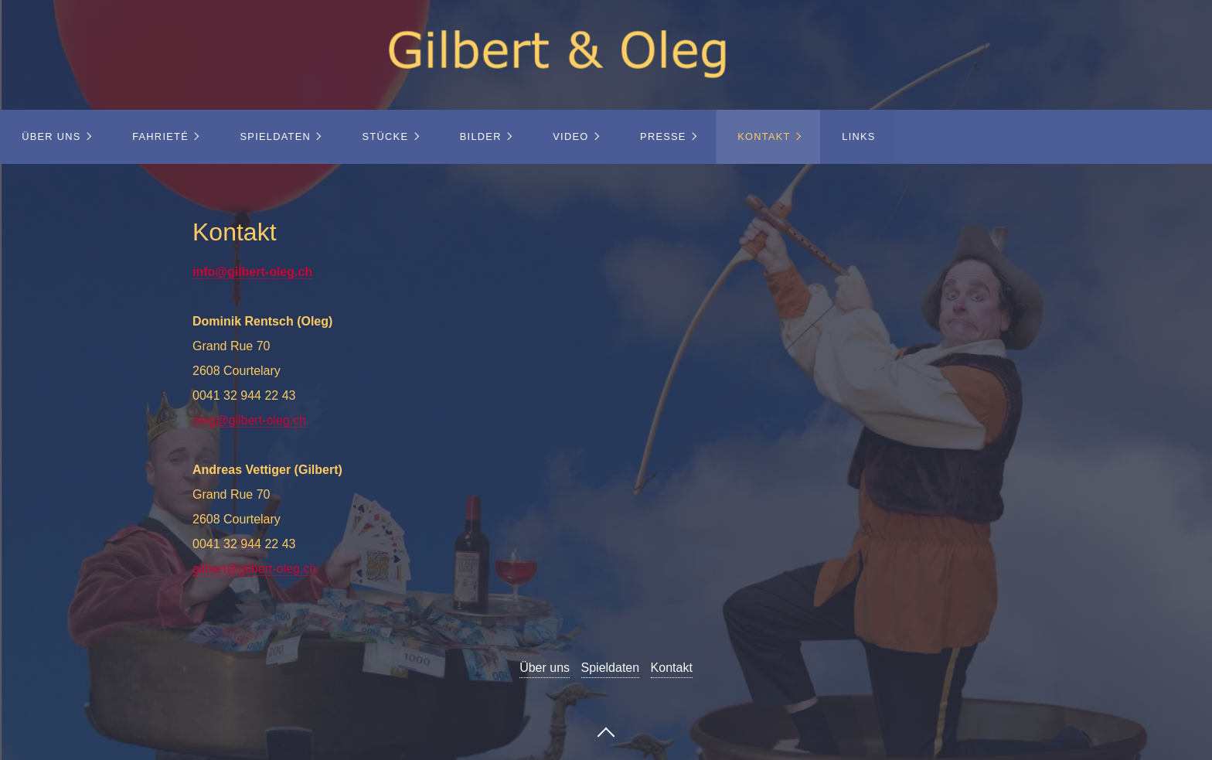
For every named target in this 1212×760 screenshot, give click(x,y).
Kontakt (763, 136)
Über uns (51, 136)
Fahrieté (160, 136)
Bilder (481, 136)
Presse (663, 136)
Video (570, 136)
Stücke (386, 136)
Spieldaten (276, 136)
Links (858, 136)
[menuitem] (56, 137)
